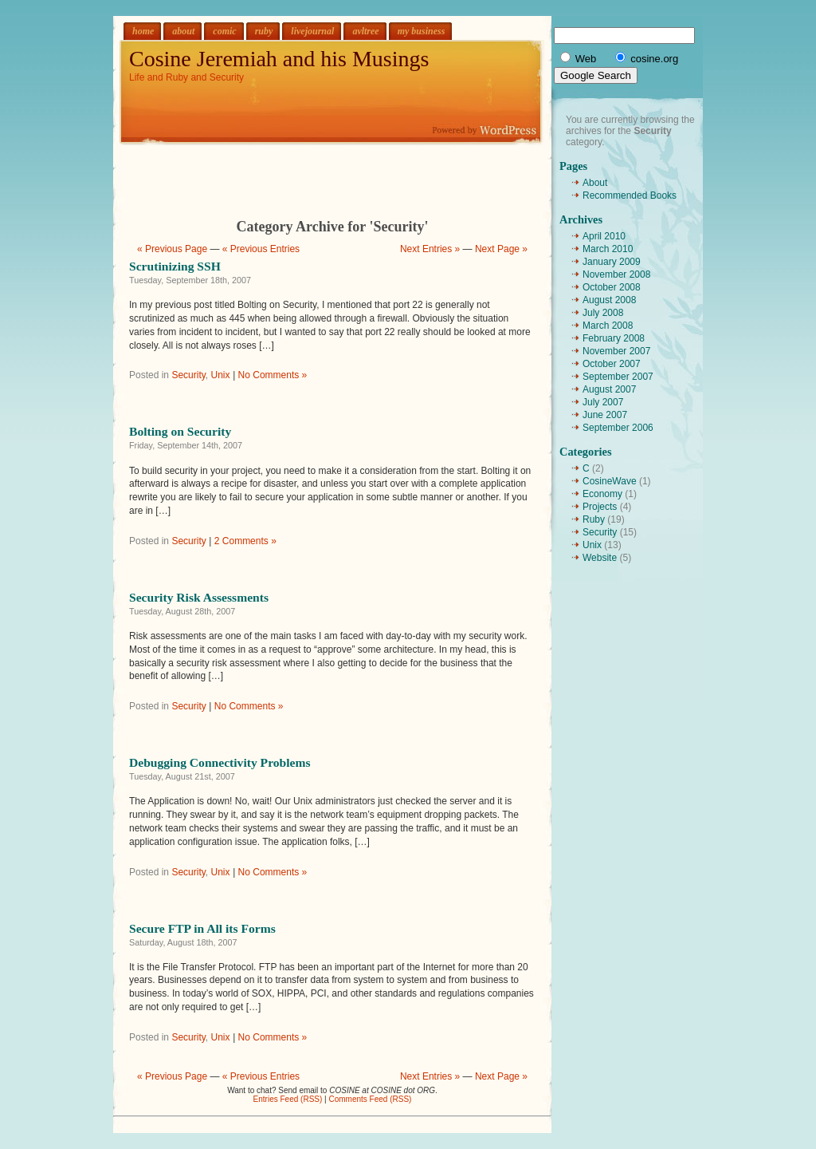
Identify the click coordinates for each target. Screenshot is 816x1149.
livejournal (312, 31)
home (143, 31)
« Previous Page (172, 249)
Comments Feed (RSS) (369, 1099)
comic (224, 31)
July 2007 (603, 402)
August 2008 (609, 300)
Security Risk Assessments (199, 597)
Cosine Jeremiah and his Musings (279, 58)
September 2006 (618, 427)
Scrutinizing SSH (175, 266)
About (595, 182)
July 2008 (603, 312)
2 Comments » (245, 541)
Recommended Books (630, 195)
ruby (264, 31)
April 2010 (604, 236)
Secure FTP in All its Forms (202, 928)
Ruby (594, 519)
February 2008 (614, 338)
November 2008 (616, 274)
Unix (220, 375)
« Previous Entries (261, 249)
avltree (365, 31)
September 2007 (618, 376)
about (183, 31)
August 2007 (609, 389)
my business (421, 31)
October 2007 (612, 363)
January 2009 (612, 261)
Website (600, 557)
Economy (602, 493)
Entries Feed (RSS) (288, 1099)
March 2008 (608, 325)
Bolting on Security (180, 431)
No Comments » (273, 375)
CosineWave (610, 481)
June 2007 (605, 415)
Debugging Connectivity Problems (220, 762)
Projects (600, 506)
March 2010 (608, 249)
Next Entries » (430, 249)
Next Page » (501, 249)
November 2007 (616, 351)
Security (188, 375)
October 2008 (612, 287)
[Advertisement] (332, 169)
